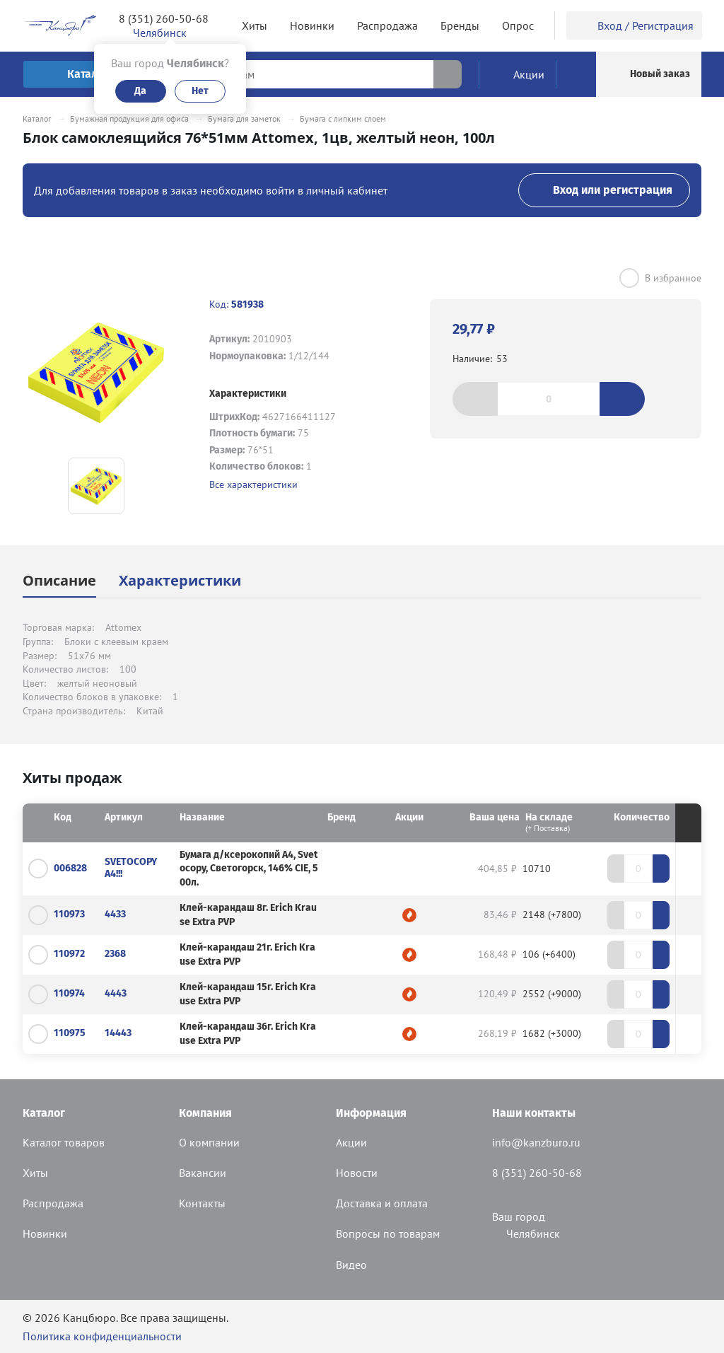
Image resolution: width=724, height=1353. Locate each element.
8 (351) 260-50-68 (164, 18)
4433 (115, 914)
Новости (357, 1173)
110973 (69, 914)
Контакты (202, 1203)
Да (140, 91)
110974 (69, 993)
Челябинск (526, 1233)
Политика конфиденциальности (102, 1336)
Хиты (35, 1173)
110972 (69, 954)
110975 (70, 1033)
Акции (351, 1142)
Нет (200, 91)
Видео (351, 1265)
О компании (209, 1142)
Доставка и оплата (382, 1203)
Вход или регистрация (604, 190)
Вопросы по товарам (388, 1233)
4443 (116, 993)
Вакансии (202, 1173)
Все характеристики (253, 484)
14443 (118, 1033)
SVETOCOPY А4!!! (131, 868)
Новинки (45, 1233)
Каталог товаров (64, 1142)
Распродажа (53, 1203)
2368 (115, 954)
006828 (70, 868)
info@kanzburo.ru (536, 1142)
